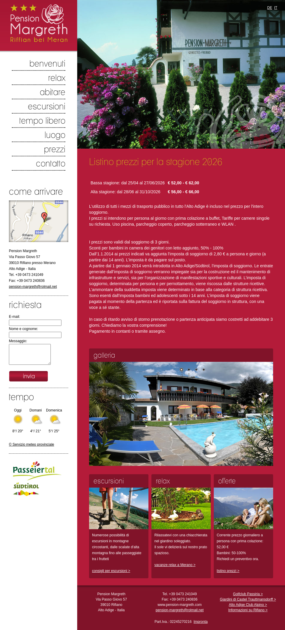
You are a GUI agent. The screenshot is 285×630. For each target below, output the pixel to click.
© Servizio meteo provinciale (31, 444)
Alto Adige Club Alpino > (248, 605)
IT (275, 8)
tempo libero (42, 120)
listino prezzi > (228, 571)
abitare (52, 92)
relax (56, 77)
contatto (50, 163)
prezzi (54, 149)
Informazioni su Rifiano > (247, 610)
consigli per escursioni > (111, 571)
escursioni (46, 106)
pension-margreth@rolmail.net (33, 287)
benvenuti (47, 63)
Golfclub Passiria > (248, 594)
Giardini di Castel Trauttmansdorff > (248, 599)
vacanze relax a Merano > (174, 565)
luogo (55, 134)
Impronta (201, 622)
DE (269, 8)
